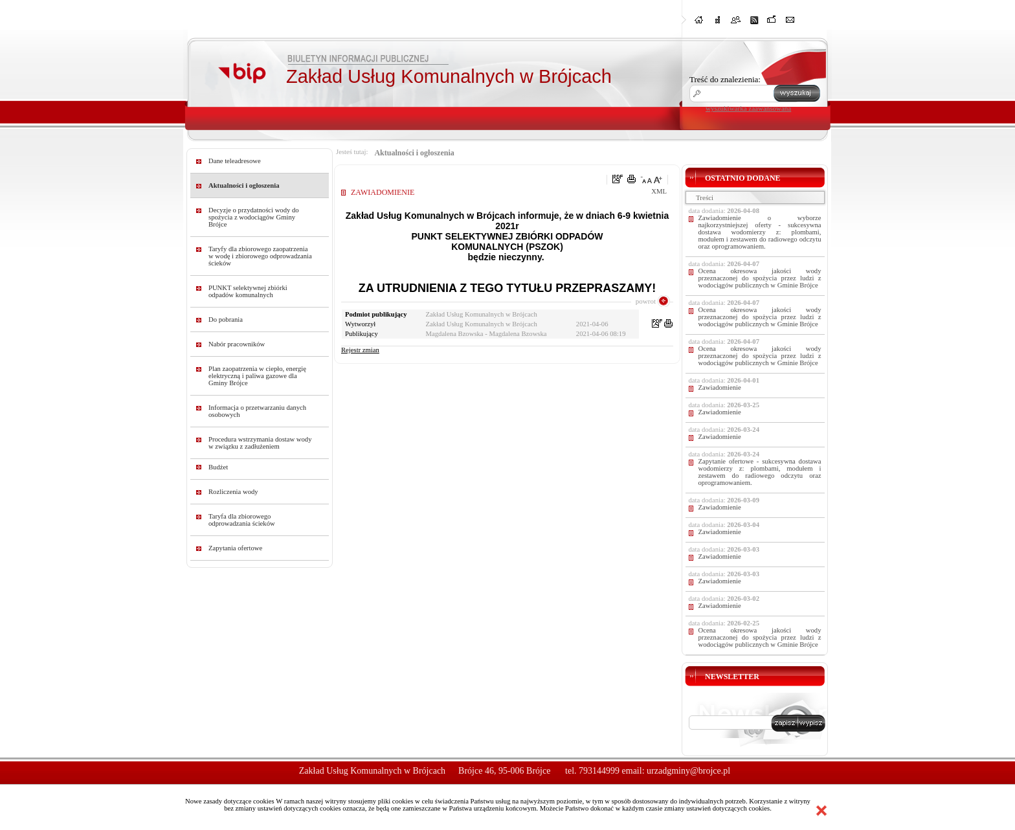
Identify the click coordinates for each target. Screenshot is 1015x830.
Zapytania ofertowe (235, 548)
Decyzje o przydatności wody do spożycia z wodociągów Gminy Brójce (253, 217)
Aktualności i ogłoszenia (244, 185)
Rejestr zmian (360, 349)
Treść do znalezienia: (725, 79)
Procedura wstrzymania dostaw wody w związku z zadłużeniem (260, 443)
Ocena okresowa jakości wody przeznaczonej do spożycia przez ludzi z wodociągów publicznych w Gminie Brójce (759, 278)
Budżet (218, 467)
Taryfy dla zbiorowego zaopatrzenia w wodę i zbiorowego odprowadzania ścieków (260, 256)
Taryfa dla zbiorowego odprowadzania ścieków (241, 520)
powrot (646, 301)
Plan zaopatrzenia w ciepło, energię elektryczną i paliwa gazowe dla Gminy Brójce (257, 376)
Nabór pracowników (236, 344)
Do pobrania (225, 319)
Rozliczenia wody (233, 491)
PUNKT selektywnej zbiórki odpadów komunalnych (247, 291)
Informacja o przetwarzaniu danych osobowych (257, 411)
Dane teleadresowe (234, 160)
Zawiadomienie (719, 387)
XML (659, 191)
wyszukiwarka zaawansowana (748, 108)
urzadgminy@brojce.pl (688, 771)
